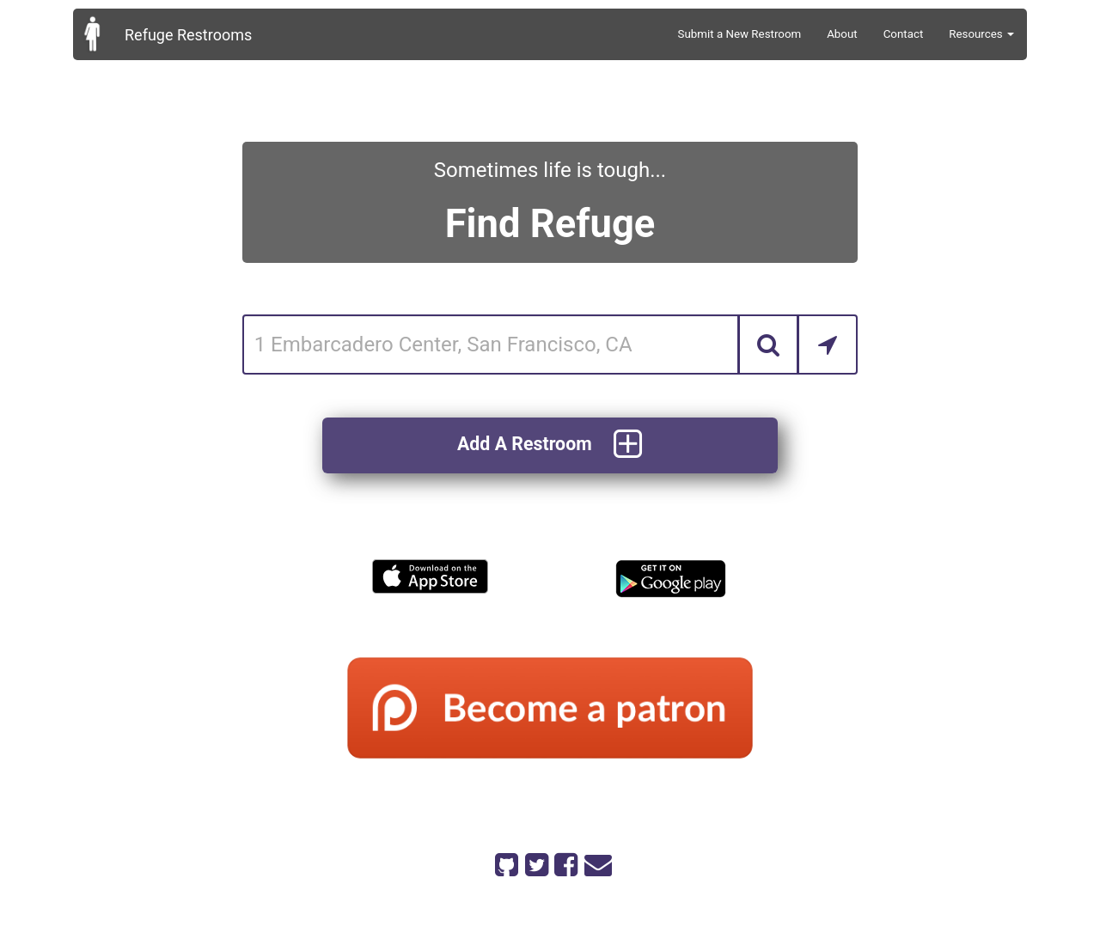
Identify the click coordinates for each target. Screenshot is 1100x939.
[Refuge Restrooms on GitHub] (505, 861)
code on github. (618, 884)
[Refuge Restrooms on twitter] (535, 861)
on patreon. (600, 897)
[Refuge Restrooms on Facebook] (564, 861)
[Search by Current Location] (828, 344)
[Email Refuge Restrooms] (594, 861)
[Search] (768, 344)
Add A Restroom (550, 445)
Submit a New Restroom (740, 33)
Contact (903, 33)
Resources (981, 33)
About (842, 33)
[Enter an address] (491, 344)
